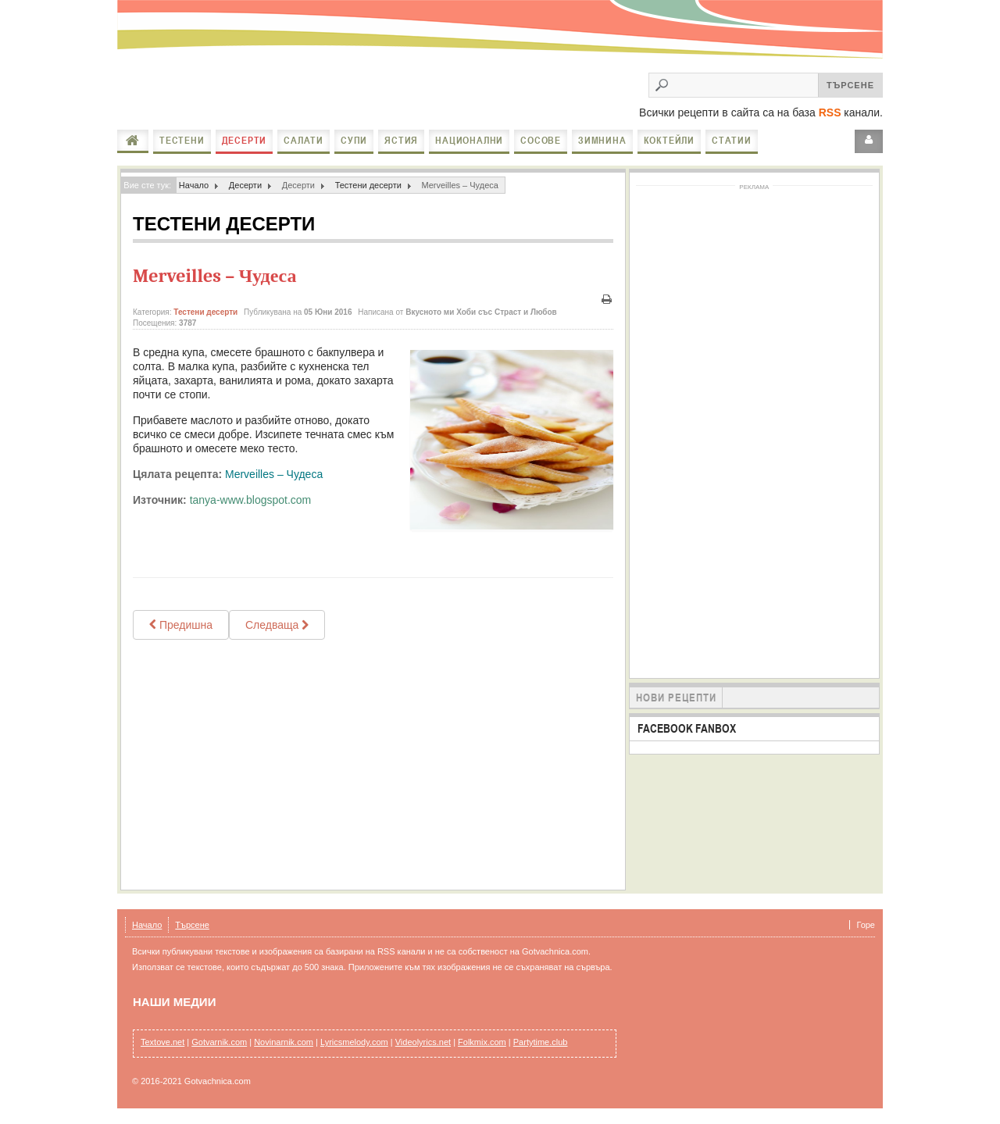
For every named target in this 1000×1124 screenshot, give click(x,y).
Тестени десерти (368, 185)
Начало (133, 141)
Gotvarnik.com (219, 1042)
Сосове (540, 140)
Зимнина (602, 140)
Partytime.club (540, 1042)
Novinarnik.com (283, 1042)
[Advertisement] (373, 764)
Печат (607, 299)
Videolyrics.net (423, 1042)
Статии (732, 140)
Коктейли (669, 140)
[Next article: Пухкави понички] (277, 625)
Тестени (182, 140)
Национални (469, 140)
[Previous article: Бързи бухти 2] (181, 625)
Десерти (244, 140)
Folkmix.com (482, 1042)
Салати (303, 140)
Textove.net (162, 1042)
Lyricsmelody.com (354, 1042)
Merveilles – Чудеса (215, 276)
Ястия (401, 140)
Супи (354, 140)
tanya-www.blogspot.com (251, 500)
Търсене (192, 925)
